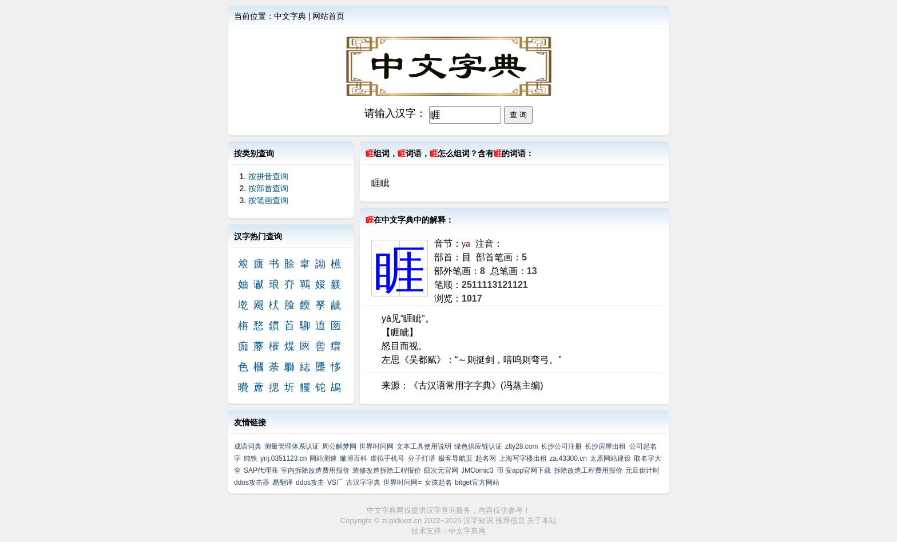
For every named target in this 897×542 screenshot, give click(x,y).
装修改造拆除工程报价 (386, 470)
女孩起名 (438, 482)
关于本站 (542, 520)
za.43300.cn (568, 458)
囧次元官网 (441, 470)
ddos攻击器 (251, 482)
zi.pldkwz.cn (402, 520)
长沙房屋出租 (605, 446)
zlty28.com (521, 446)
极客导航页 (455, 458)
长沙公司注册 (561, 446)
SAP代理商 (261, 470)
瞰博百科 (353, 458)
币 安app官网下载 (524, 470)
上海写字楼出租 (523, 458)
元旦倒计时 (642, 470)
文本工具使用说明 (423, 446)
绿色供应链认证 (478, 446)
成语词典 (247, 446)
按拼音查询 (268, 176)
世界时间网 (376, 446)
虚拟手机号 (387, 458)
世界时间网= (402, 482)
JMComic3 (477, 470)
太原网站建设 (610, 458)
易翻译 (282, 482)
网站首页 (328, 16)
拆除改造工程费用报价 (588, 470)
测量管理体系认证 (291, 446)
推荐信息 (510, 520)
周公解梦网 (339, 446)
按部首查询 (268, 188)
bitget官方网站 (477, 482)
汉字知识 (478, 520)
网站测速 (323, 458)
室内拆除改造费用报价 (315, 470)
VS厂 (335, 482)
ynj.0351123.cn (283, 458)
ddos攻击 (310, 482)
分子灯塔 (421, 458)
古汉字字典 (363, 482)
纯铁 (250, 458)
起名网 (485, 458)
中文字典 (290, 16)
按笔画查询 (268, 200)
